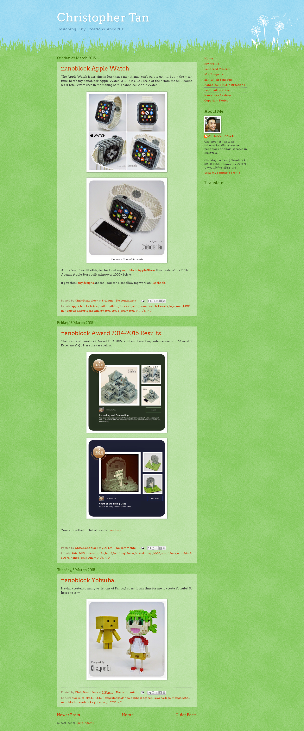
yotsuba (99, 702)
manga (176, 697)
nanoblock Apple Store (138, 270)
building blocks (118, 306)
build (103, 306)
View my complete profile (222, 172)
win (90, 557)
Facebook (158, 283)
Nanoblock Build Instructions (224, 84)
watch (130, 310)
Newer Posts (68, 714)
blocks (84, 306)
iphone (142, 306)
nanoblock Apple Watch (95, 68)
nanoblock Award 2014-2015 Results (111, 333)
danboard (137, 697)
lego (172, 306)
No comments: (126, 300)
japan (149, 697)
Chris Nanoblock (221, 136)
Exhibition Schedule (218, 79)
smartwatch (102, 310)
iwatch (152, 306)
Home (128, 714)
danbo (125, 697)
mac (179, 306)
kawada (163, 306)
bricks (94, 306)
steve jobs (118, 310)
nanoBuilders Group (218, 90)
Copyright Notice (216, 100)
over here (114, 530)
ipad (133, 306)
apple (75, 306)
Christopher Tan (103, 17)
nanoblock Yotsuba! (88, 580)
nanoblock (68, 310)
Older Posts (186, 714)
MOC (186, 306)
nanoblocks (85, 310)
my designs (86, 283)
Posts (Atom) (85, 722)
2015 (82, 553)
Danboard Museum (217, 68)
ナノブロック (144, 310)
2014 (75, 553)
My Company (213, 74)
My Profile (211, 63)
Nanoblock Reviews (217, 95)
